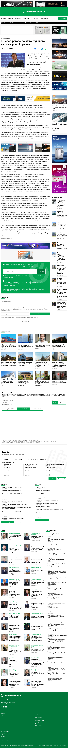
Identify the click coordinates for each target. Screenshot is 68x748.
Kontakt (2, 734)
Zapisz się (41, 271)
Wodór (36, 726)
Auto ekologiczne (38, 718)
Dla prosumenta (34, 18)
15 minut (55, 402)
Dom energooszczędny (39, 720)
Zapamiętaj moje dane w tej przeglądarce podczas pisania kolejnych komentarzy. (20, 317)
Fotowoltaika (5, 459)
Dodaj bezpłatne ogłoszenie (7, 522)
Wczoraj (9, 409)
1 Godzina (62, 402)
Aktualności (3, 38)
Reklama (2, 737)
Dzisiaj (23, 409)
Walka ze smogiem (39, 725)
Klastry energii (18, 459)
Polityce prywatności (13, 290)
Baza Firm (10, 18)
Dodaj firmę (52, 479)
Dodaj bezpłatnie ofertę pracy (42, 519)
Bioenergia (37, 722)
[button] (55, 18)
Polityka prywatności (5, 731)
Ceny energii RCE (44, 18)
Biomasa (17, 457)
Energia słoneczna (38, 715)
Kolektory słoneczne (33, 459)
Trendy (8, 38)
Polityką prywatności (40, 307)
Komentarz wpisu (36, 314)
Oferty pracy (18, 18)
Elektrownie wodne (45, 457)
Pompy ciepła (43, 459)
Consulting (30, 457)
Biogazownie (5, 457)
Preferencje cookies (5, 740)
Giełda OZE (26, 18)
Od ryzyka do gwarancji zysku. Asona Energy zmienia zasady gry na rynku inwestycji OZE (19, 22)
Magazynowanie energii (39, 723)
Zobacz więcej (61, 479)
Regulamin (19, 307)
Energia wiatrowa (57, 457)
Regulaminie (5, 290)
